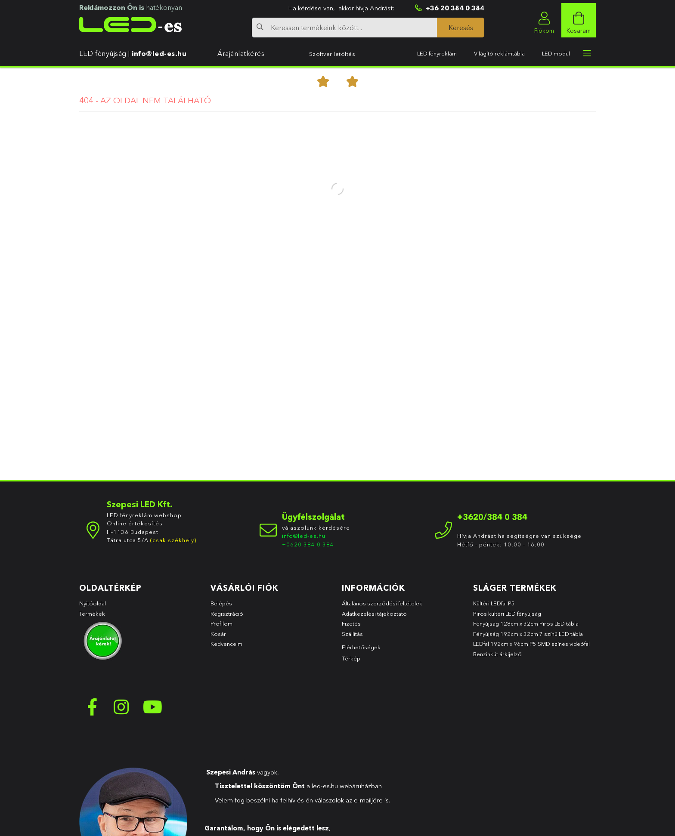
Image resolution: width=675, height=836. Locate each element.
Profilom (221, 627)
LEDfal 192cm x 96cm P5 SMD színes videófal (531, 648)
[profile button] (544, 20)
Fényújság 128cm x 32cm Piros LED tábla (526, 627)
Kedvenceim (226, 648)
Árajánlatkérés (240, 53)
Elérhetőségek (361, 651)
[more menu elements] (587, 53)
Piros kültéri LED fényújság (507, 617)
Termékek (92, 617)
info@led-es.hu (159, 53)
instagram (122, 711)
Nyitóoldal (92, 607)
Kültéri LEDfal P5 (494, 607)
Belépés (221, 607)
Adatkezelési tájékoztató (374, 617)
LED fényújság (103, 53)
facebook (92, 711)
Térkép (351, 662)
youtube (152, 711)
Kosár (218, 637)
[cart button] (578, 20)
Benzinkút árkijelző (497, 657)
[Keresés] (460, 27)
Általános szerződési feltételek (382, 607)
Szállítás (352, 637)
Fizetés (351, 627)
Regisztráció (227, 617)
